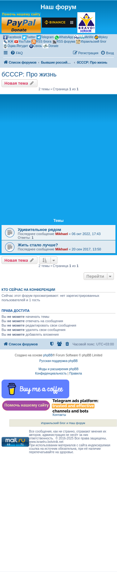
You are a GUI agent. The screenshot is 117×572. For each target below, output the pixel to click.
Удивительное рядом (39, 229)
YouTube (22, 41)
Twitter (29, 37)
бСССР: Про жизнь (29, 74)
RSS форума (63, 41)
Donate (50, 46)
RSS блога (41, 41)
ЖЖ (8, 41)
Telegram (45, 37)
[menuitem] (16, 53)
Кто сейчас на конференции (28, 289)
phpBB (48, 355)
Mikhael (61, 234)
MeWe (84, 37)
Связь (35, 46)
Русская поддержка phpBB (58, 361)
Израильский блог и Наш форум (63, 423)
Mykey (101, 37)
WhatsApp (64, 37)
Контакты (59, 415)
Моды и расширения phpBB (58, 369)
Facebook (12, 37)
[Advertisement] (58, 157)
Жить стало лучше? (38, 245)
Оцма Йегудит (15, 46)
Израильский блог (91, 41)
